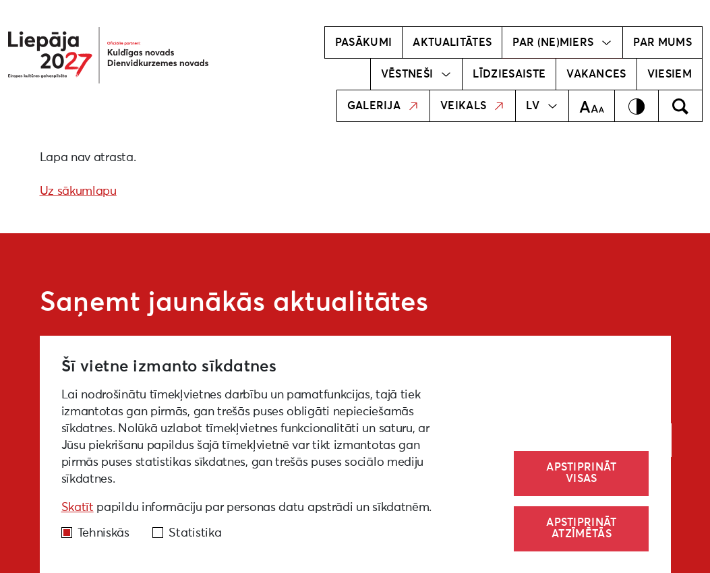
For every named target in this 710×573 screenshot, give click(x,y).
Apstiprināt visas (581, 473)
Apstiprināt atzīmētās (581, 528)
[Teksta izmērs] (591, 105)
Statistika (195, 533)
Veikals (472, 105)
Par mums (662, 42)
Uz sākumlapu (78, 191)
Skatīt (77, 508)
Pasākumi (363, 42)
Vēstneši (416, 74)
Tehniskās (103, 533)
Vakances (596, 74)
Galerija (383, 105)
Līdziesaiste (509, 74)
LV (542, 105)
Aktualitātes (452, 42)
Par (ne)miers (562, 42)
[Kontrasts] (636, 105)
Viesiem (669, 74)
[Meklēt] (680, 105)
